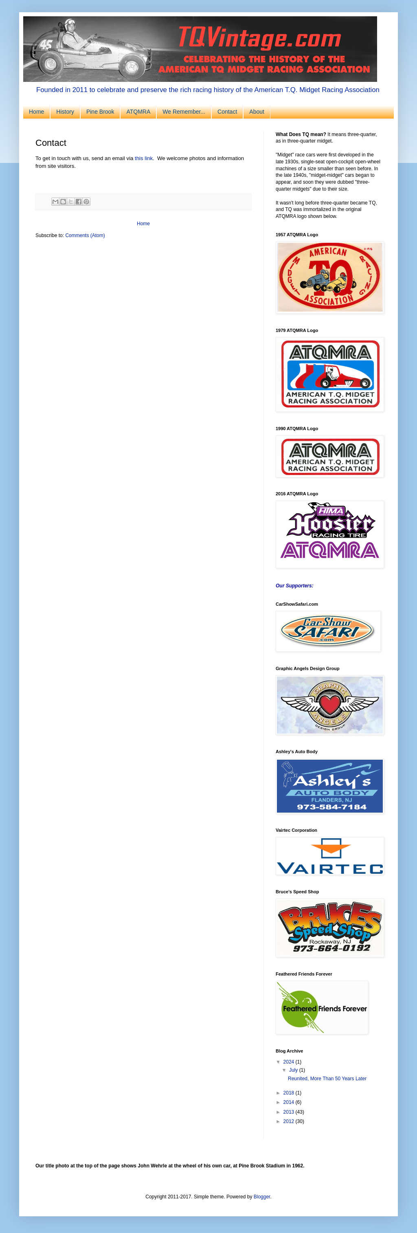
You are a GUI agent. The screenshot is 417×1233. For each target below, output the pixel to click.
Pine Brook (100, 111)
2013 (289, 1112)
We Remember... (183, 111)
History (65, 111)
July (294, 1070)
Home (36, 111)
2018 (289, 1093)
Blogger (262, 1197)
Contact (227, 111)
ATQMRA (138, 111)
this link (144, 158)
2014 (289, 1102)
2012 (289, 1121)
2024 (289, 1062)
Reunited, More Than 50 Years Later (327, 1078)
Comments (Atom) (85, 235)
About (256, 111)
